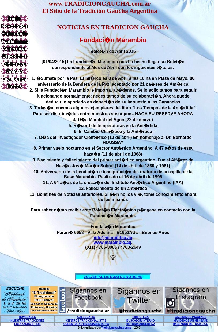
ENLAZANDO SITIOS (27, 324)
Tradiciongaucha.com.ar (116, 327)
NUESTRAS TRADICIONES (27, 320)
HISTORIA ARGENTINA (140, 324)
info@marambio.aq (113, 237)
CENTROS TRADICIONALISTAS (86, 320)
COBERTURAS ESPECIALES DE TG (86, 324)
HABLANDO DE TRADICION (190, 324)
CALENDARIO (86, 317)
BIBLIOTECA (140, 317)
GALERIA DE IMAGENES (190, 317)
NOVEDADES (27, 317)
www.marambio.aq (112, 242)
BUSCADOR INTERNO (140, 320)
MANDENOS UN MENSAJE (191, 320)
